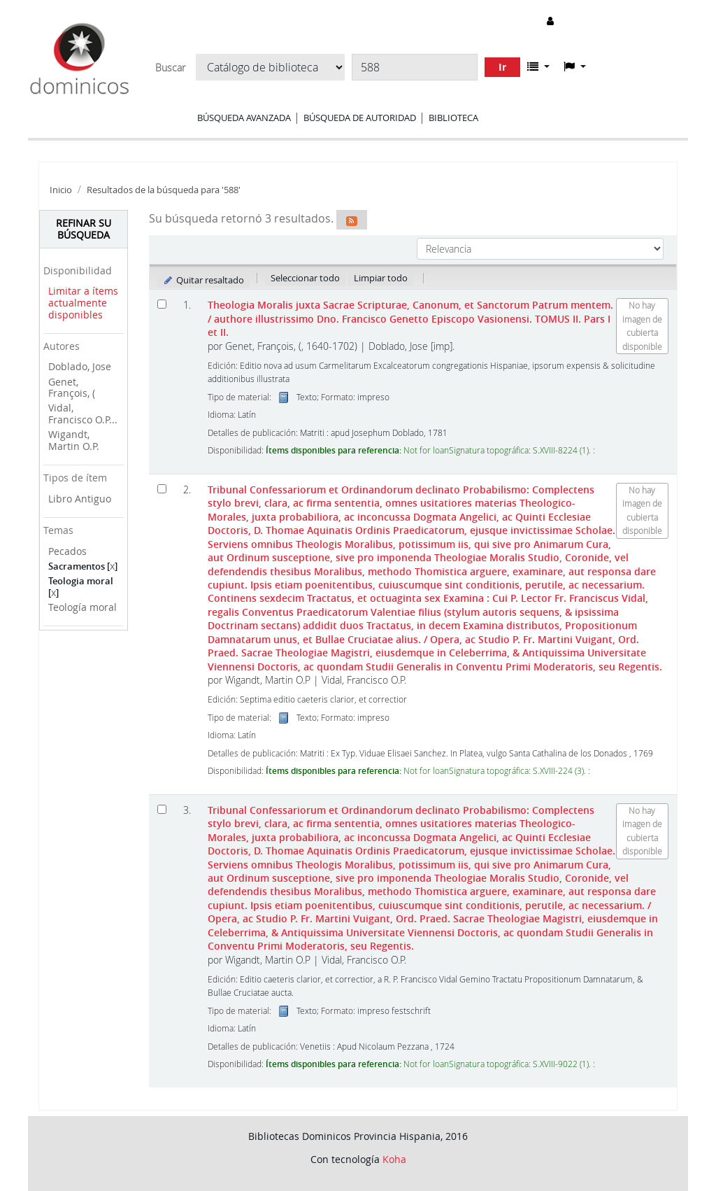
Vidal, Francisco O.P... (82, 413)
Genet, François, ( (71, 387)
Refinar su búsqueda (83, 228)
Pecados (67, 551)
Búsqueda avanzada (244, 117)
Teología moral (82, 607)
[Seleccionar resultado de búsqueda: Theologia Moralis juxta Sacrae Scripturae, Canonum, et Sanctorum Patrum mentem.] (161, 304)
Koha (394, 1159)
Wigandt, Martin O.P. (73, 440)
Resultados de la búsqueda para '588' (164, 190)
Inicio (61, 190)
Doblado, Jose (79, 366)
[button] (538, 66)
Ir (502, 66)
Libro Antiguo (79, 498)
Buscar (170, 68)
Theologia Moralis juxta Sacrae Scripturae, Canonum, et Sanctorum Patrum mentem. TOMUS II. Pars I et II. (410, 318)
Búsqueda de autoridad (359, 117)
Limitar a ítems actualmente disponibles (83, 302)
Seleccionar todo (305, 278)
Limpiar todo (381, 278)
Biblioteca (453, 117)
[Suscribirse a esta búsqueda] (351, 220)
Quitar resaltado (203, 280)
